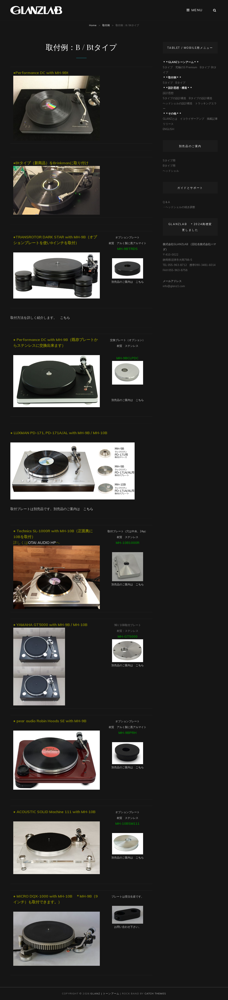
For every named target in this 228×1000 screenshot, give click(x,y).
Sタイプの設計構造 (174, 98)
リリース (168, 123)
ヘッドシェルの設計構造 (177, 103)
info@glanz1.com (174, 286)
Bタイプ (205, 67)
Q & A (166, 202)
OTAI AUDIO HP (42, 542)
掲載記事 (212, 118)
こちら (140, 281)
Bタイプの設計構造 (200, 98)
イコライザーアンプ (192, 118)
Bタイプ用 (169, 165)
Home (93, 25)
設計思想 (168, 93)
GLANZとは (170, 118)
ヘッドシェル (171, 170)
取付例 (106, 25)
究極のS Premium (186, 67)
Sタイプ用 (169, 160)
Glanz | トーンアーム (104, 993)
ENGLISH (168, 129)
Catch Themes (155, 993)
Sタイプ (168, 67)
